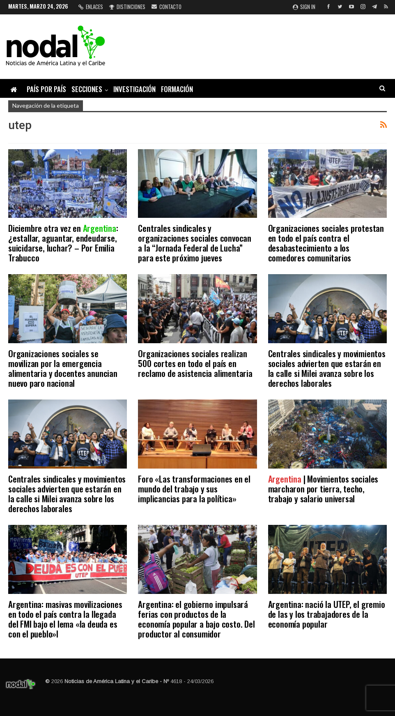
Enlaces (90, 6)
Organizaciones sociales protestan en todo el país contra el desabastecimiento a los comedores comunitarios (326, 243)
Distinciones (127, 6)
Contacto (166, 6)
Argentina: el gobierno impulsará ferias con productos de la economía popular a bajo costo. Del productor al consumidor (196, 619)
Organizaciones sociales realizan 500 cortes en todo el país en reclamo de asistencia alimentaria (195, 363)
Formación (177, 89)
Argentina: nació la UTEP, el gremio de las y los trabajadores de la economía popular (326, 614)
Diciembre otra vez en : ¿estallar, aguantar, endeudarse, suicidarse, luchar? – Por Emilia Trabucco (63, 243)
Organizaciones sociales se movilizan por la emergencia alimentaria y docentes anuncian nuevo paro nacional (62, 368)
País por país (46, 89)
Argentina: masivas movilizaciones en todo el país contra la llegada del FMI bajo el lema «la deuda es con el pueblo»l (65, 619)
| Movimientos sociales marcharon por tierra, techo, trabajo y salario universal (323, 488)
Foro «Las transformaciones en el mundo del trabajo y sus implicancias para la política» (194, 488)
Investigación (134, 89)
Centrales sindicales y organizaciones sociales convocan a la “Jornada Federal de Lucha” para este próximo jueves (194, 243)
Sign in (304, 6)
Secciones (86, 89)
